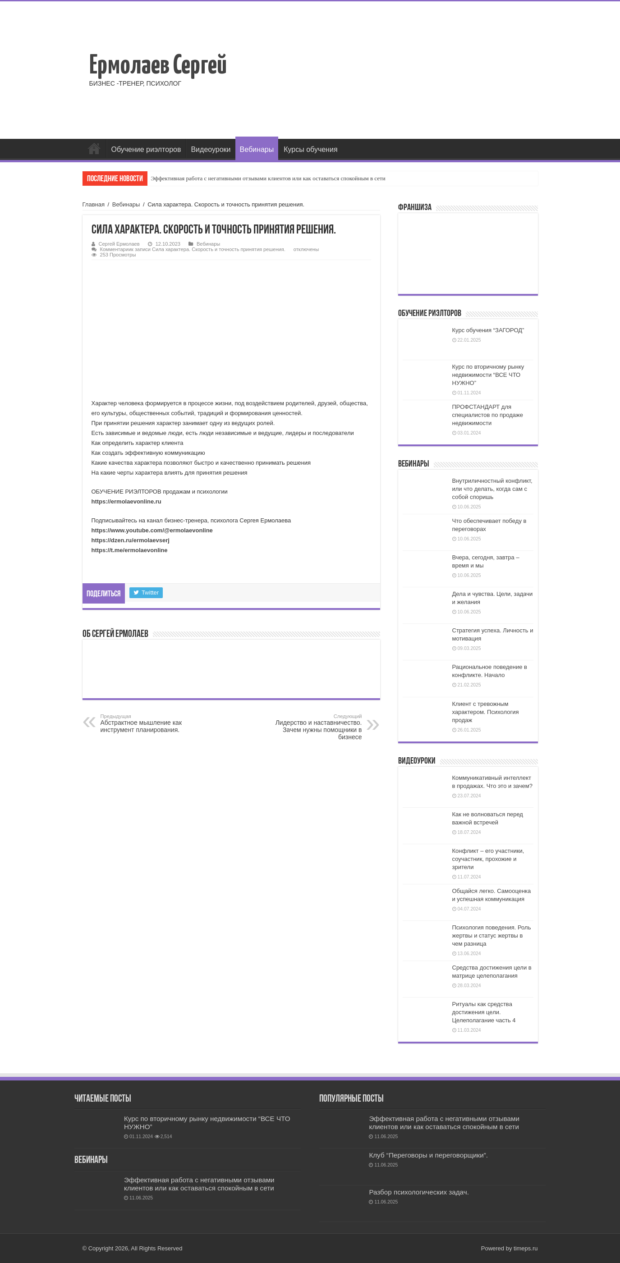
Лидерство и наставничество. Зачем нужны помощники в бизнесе (316, 727)
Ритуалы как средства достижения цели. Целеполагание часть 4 (484, 1012)
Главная (94, 148)
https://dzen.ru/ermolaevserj (131, 540)
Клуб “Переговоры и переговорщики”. (428, 1155)
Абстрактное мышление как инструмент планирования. (147, 723)
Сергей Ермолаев (119, 244)
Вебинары (257, 149)
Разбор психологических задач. (418, 1192)
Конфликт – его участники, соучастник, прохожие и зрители (488, 858)
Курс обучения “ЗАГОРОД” (488, 330)
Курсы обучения (310, 149)
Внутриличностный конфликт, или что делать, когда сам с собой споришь (492, 488)
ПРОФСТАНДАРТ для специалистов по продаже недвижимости (487, 414)
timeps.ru (525, 1248)
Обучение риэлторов (146, 149)
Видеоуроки (210, 149)
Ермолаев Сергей (158, 66)
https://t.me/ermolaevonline (130, 550)
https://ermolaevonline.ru (126, 501)
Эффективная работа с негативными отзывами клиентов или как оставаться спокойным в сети (268, 178)
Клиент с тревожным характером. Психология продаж (485, 711)
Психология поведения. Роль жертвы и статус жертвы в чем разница (491, 935)
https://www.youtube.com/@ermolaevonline (152, 530)
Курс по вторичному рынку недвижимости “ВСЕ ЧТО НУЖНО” (488, 374)
